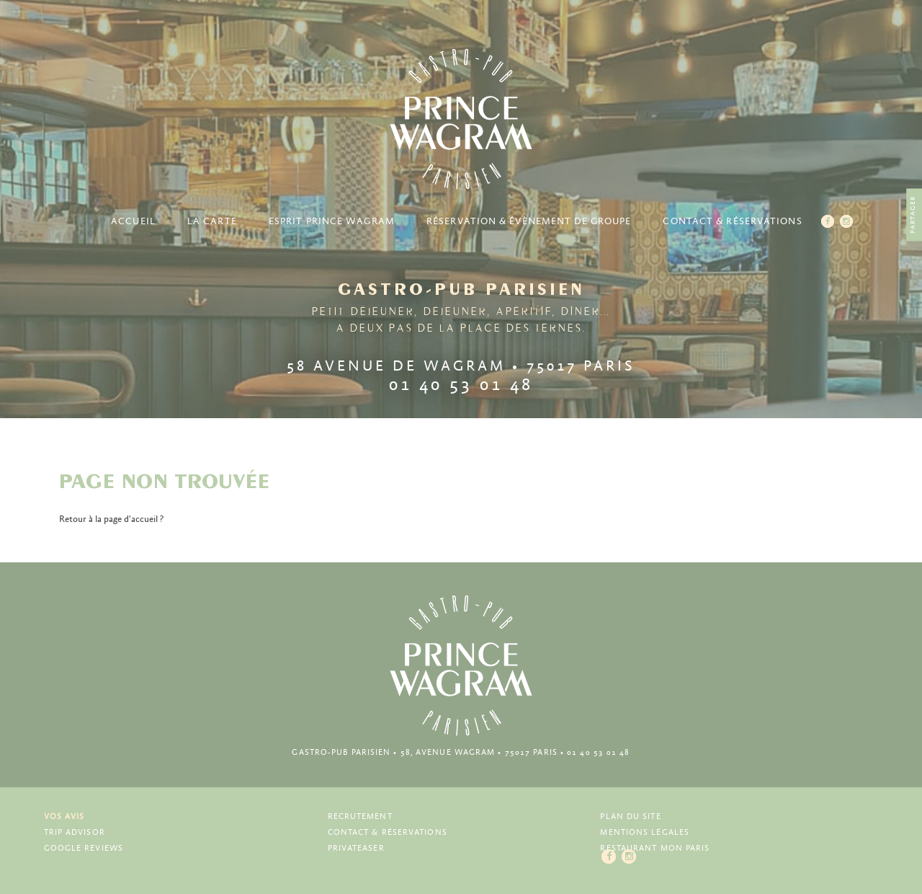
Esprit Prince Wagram (332, 221)
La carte (212, 221)
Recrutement (360, 816)
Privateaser (356, 848)
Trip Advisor (74, 832)
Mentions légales (644, 832)
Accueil (133, 221)
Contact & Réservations (732, 221)
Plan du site (630, 816)
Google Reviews (83, 848)
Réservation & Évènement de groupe (528, 221)
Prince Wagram (461, 119)
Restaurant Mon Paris (655, 848)
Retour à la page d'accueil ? (111, 519)
